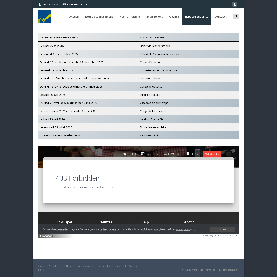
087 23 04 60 (51, 4)
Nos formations (130, 20)
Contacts (221, 20)
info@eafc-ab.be (77, 4)
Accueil (74, 20)
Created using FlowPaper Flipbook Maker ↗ (219, 236)
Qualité (174, 20)
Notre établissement (99, 20)
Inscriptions (155, 20)
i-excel (215, 269)
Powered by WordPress (191, 269)
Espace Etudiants (196, 20)
